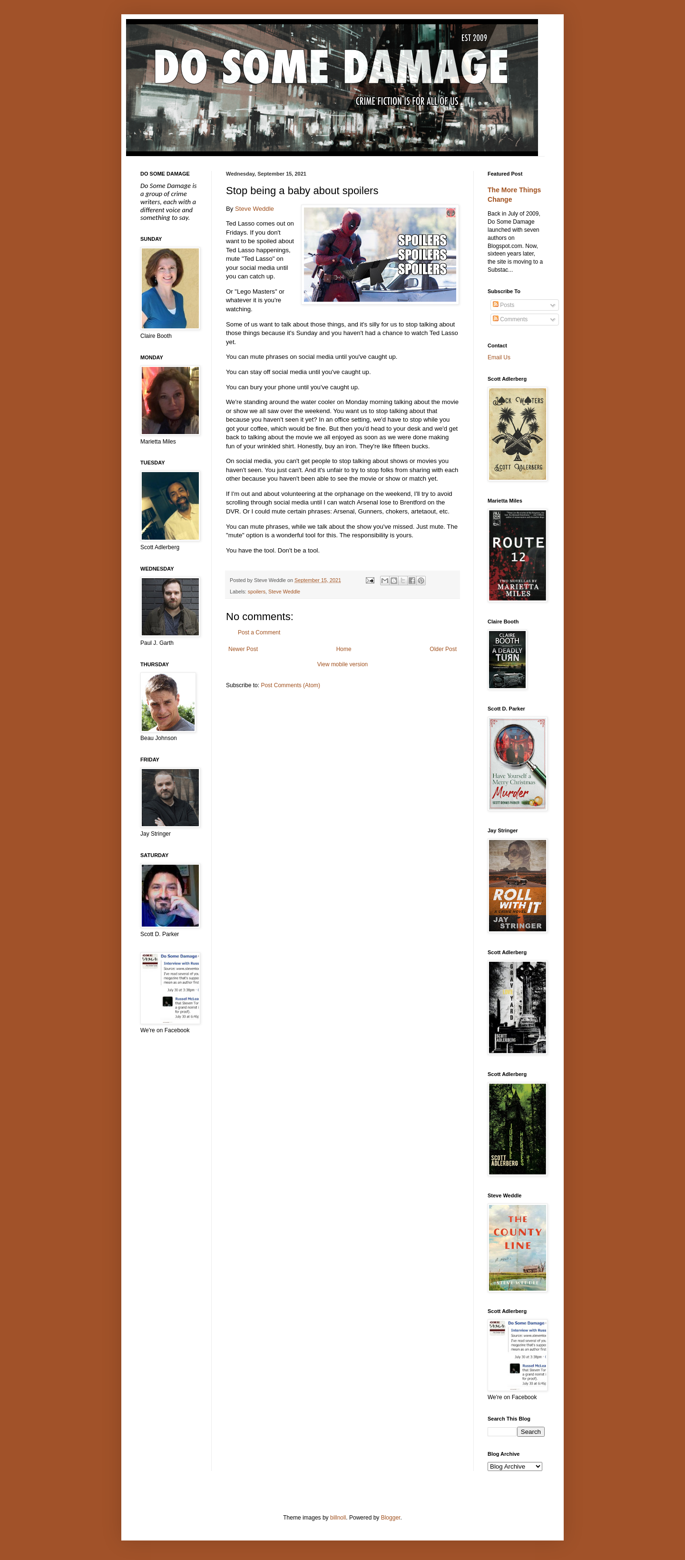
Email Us (499, 357)
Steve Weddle (254, 208)
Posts (503, 305)
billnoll (338, 1517)
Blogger (391, 1517)
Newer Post (243, 649)
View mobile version (342, 664)
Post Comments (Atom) (290, 685)
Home (344, 649)
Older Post (443, 649)
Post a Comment (259, 632)
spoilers (256, 591)
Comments (510, 319)
